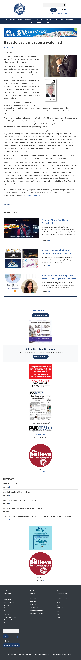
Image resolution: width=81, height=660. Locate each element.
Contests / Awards (61, 596)
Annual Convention (62, 593)
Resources (70, 19)
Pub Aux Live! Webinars (36, 613)
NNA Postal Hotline (9, 611)
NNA (58, 605)
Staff (58, 614)
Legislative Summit (62, 599)
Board (58, 617)
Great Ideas (58, 19)
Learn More (40, 472)
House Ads (33, 604)
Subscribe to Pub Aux (9, 620)
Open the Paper (40, 434)
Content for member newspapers (39, 599)
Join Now (6, 605)
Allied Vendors (34, 596)
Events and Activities (9, 602)
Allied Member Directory (40, 349)
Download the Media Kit (41, 315)
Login (53, 10)
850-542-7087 (16, 641)
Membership (29, 19)
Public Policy (7, 593)
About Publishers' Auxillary (11, 617)
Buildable (70, 654)
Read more (46, 240)
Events (39, 19)
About (48, 22)
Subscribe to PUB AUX (40, 438)
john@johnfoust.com (33, 195)
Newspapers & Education (37, 610)
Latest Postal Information (11, 596)
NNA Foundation (36, 22)
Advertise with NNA (40, 310)
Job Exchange (34, 607)
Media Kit (6, 623)
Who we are (10, 19)
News (20, 19)
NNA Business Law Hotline (11, 608)
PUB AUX (48, 19)
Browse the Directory (40, 356)
